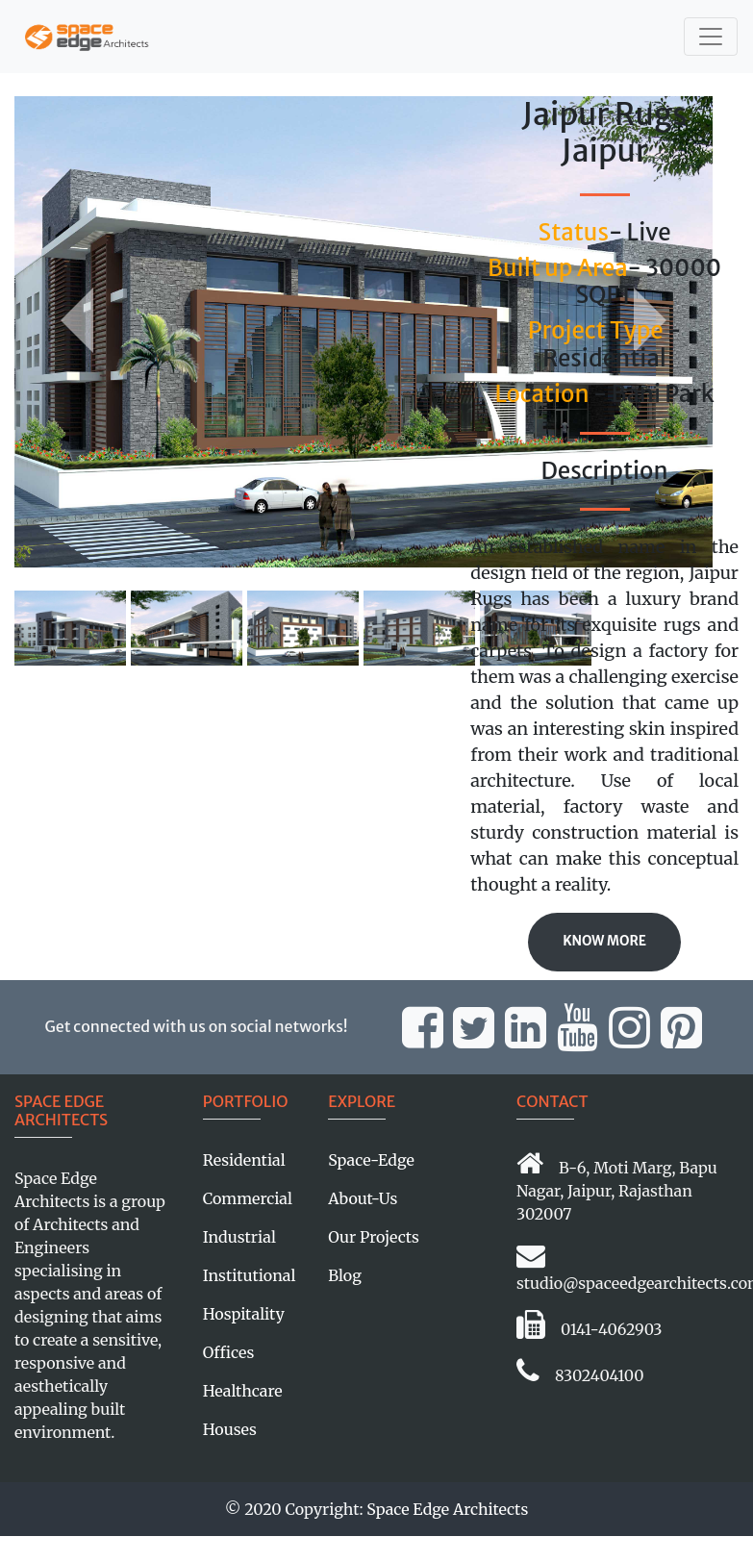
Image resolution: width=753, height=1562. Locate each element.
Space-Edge (371, 1160)
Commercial (247, 1198)
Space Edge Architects (447, 1509)
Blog (345, 1275)
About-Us (362, 1198)
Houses (230, 1429)
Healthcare (243, 1390)
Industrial (239, 1237)
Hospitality (244, 1313)
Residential (244, 1160)
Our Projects (373, 1237)
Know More (604, 941)
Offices (228, 1352)
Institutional (249, 1275)
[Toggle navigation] (711, 36)
